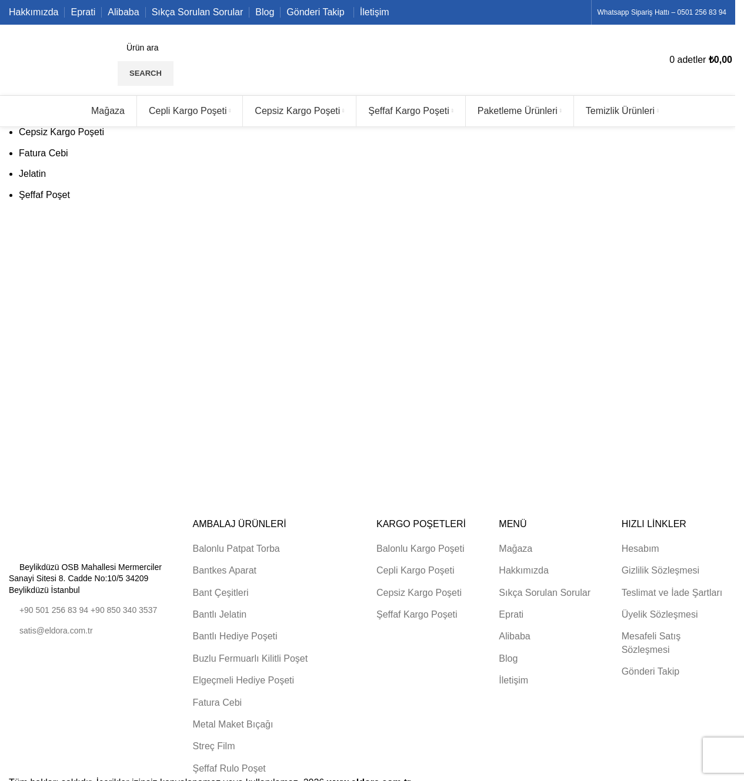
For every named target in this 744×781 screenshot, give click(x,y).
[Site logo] (60, 59)
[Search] (207, 47)
